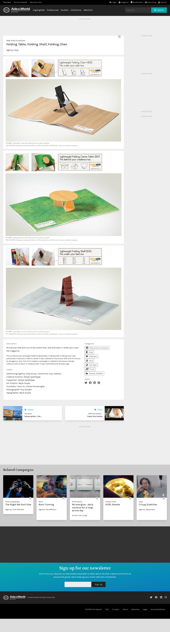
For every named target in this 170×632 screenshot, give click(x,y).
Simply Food (110, 502)
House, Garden (94, 373)
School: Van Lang (79, 515)
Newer (28, 409)
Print (90, 369)
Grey (16, 50)
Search (159, 10)
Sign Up (98, 584)
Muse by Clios (36, 2)
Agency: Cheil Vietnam (14, 509)
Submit (162, 2)
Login (112, 2)
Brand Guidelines (158, 609)
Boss (41, 502)
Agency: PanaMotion (47, 509)
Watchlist (88, 10)
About (125, 609)
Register (124, 2)
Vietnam (91, 356)
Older (98, 409)
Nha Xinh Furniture (15, 40)
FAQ (107, 609)
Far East (91, 365)
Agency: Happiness (147, 509)
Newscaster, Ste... (33, 416)
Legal (145, 609)
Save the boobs (95, 416)
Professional (53, 10)
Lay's (141, 502)
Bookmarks (137, 2)
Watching (150, 2)
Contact (115, 609)
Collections (76, 10)
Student (64, 10)
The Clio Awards (20, 2)
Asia (89, 360)
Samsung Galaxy (12, 502)
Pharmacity (77, 502)
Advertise (135, 609)
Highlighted (39, 10)
